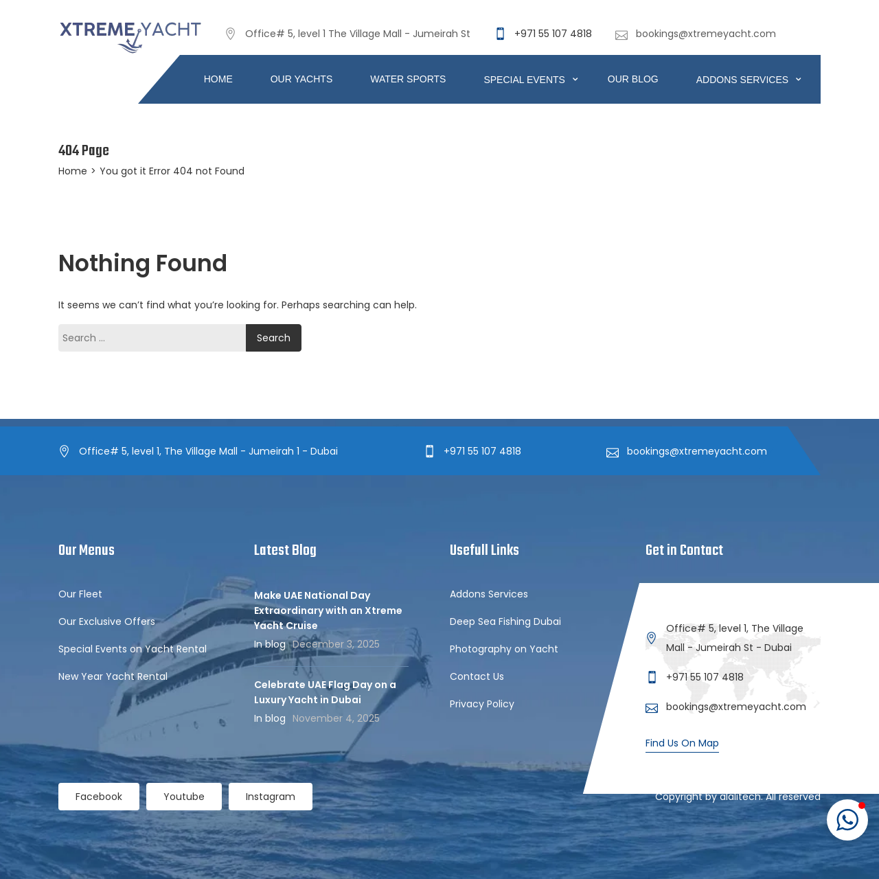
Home (218, 78)
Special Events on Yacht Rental (132, 649)
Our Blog (633, 78)
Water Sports (408, 78)
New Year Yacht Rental (113, 676)
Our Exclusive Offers (106, 621)
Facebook (99, 796)
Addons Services (489, 594)
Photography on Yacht (504, 649)
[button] (847, 820)
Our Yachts (302, 78)
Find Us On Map (682, 743)
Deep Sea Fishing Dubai (505, 621)
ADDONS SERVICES (743, 79)
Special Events (525, 79)
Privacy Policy (482, 704)
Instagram (270, 796)
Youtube (184, 796)
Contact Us (477, 676)
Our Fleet (80, 594)
